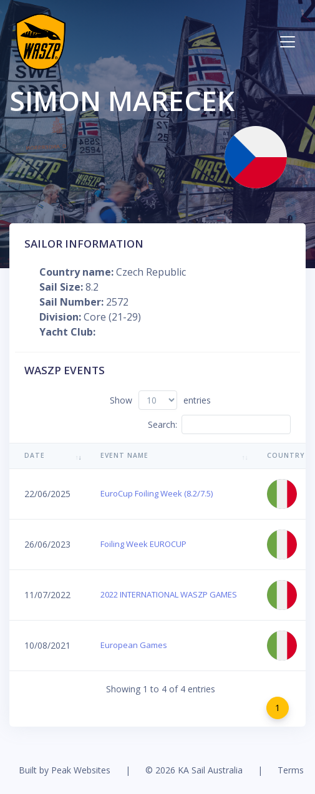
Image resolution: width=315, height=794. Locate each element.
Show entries (160, 400)
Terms (291, 770)
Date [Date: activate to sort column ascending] (34, 455)
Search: (219, 424)
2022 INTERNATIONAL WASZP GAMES (168, 594)
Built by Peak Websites (64, 770)
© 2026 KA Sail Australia (194, 770)
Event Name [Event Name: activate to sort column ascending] (124, 455)
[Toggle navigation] (287, 41)
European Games (133, 645)
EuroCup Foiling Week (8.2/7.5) (156, 493)
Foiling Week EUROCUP (143, 544)
